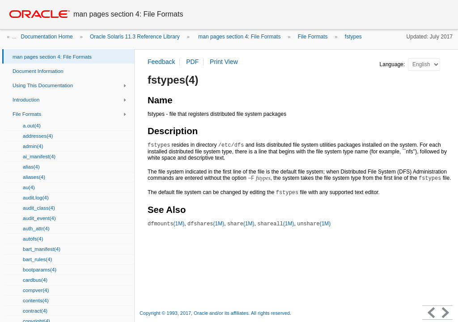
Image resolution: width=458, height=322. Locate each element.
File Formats (313, 37)
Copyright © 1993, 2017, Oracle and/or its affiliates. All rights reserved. (215, 313)
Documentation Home (47, 37)
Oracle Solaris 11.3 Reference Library (135, 37)
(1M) (166, 223)
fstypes (353, 37)
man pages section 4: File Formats (238, 37)
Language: (393, 64)
